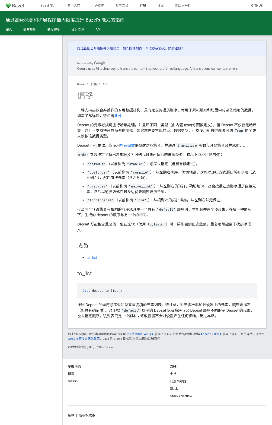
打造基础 (83, 48)
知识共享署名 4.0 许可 (140, 334)
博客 (71, 374)
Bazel (81, 84)
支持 (173, 374)
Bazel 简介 (48, 5)
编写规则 (29, 30)
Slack (174, 388)
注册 (178, 48)
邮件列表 (135, 48)
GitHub (257, 5)
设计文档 (77, 30)
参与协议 (158, 48)
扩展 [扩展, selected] (143, 5)
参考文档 (121, 5)
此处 (118, 116)
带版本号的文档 (186, 5)
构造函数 (127, 145)
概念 (9, 30)
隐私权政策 (87, 415)
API (105, 84)
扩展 (94, 84)
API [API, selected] (98, 30)
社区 (160, 5)
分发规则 (53, 30)
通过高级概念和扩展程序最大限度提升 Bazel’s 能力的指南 (65, 20)
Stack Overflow (181, 396)
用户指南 (97, 5)
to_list (91, 257)
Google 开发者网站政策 (84, 338)
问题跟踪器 (178, 381)
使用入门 (73, 5)
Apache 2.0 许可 (211, 334)
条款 (71, 415)
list (86, 290)
